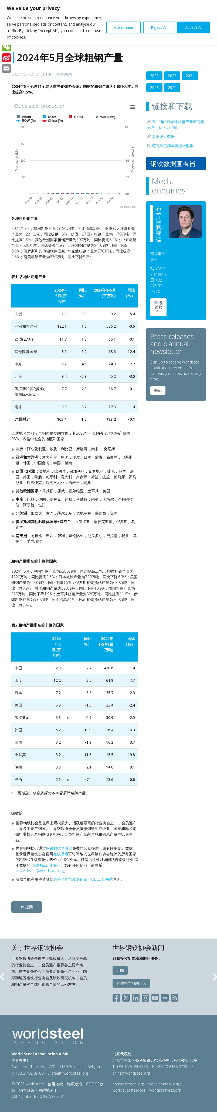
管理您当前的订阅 (131, 983)
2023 (154, 87)
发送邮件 (158, 307)
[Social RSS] (174, 996)
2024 (190, 75)
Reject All (159, 27)
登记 (158, 390)
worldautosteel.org (129, 1090)
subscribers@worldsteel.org (39, 870)
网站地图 (45, 1090)
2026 (154, 75)
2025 (172, 75)
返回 (27, 906)
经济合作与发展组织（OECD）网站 (83, 879)
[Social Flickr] (165, 996)
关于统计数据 (161, 136)
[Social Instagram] (145, 996)
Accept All (193, 27)
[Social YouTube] (155, 996)
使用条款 (55, 1083)
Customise (123, 27)
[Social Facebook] (117, 996)
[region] (108, 22)
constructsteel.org (128, 1083)
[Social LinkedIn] (136, 996)
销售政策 (26, 1090)
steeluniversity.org (163, 1083)
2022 (172, 87)
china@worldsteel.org (131, 1073)
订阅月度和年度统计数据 (170, 145)
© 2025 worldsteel (28, 1083)
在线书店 (60, 853)
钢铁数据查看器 (59, 848)
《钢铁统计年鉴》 (45, 865)
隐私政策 (74, 1083)
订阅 (120, 970)
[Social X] (126, 996)
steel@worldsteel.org (70, 1073)
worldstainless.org (165, 1090)
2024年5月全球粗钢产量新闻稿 (175, 124)
